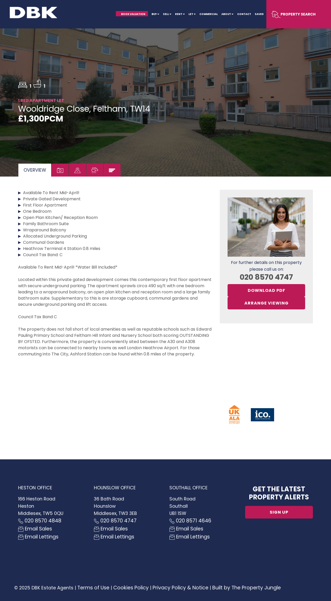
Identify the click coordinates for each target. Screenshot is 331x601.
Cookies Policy (131, 587)
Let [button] (192, 14)
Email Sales (35, 528)
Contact (244, 14)
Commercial (208, 14)
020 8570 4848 (39, 520)
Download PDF (266, 290)
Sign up (279, 512)
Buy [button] (155, 14)
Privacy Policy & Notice (180, 587)
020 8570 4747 (266, 277)
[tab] (34, 170)
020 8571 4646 (190, 520)
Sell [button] (167, 14)
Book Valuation (133, 14)
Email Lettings (38, 536)
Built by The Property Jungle (246, 587)
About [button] (227, 14)
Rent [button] (180, 14)
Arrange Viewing (266, 303)
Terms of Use (93, 587)
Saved (259, 14)
